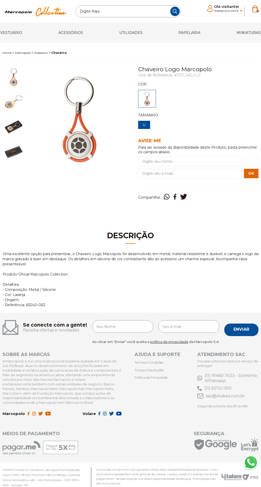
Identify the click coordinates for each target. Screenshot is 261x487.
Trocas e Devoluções (152, 364)
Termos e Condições (152, 356)
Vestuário (16, 31)
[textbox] (128, 11)
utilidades (132, 31)
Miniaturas (243, 31)
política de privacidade (169, 336)
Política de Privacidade (154, 371)
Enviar (241, 324)
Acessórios (73, 31)
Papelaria (187, 31)
